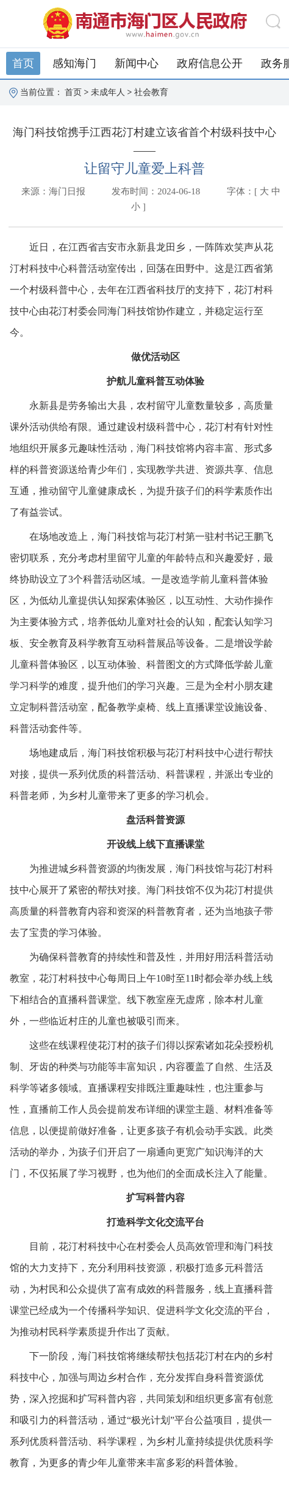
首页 (23, 63)
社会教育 (151, 92)
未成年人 (108, 92)
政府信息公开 (210, 63)
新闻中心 (137, 63)
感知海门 (74, 63)
